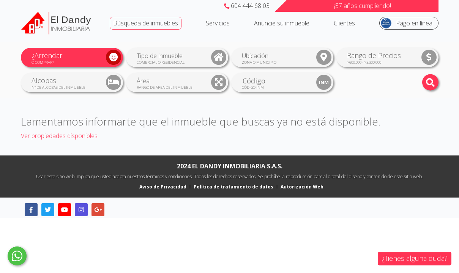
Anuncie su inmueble (281, 23)
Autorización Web (302, 187)
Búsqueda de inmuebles (145, 23)
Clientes (344, 23)
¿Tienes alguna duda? (415, 258)
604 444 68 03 (247, 6)
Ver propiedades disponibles (59, 136)
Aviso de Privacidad (162, 187)
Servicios (218, 23)
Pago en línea (414, 23)
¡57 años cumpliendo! (362, 6)
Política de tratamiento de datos (233, 187)
